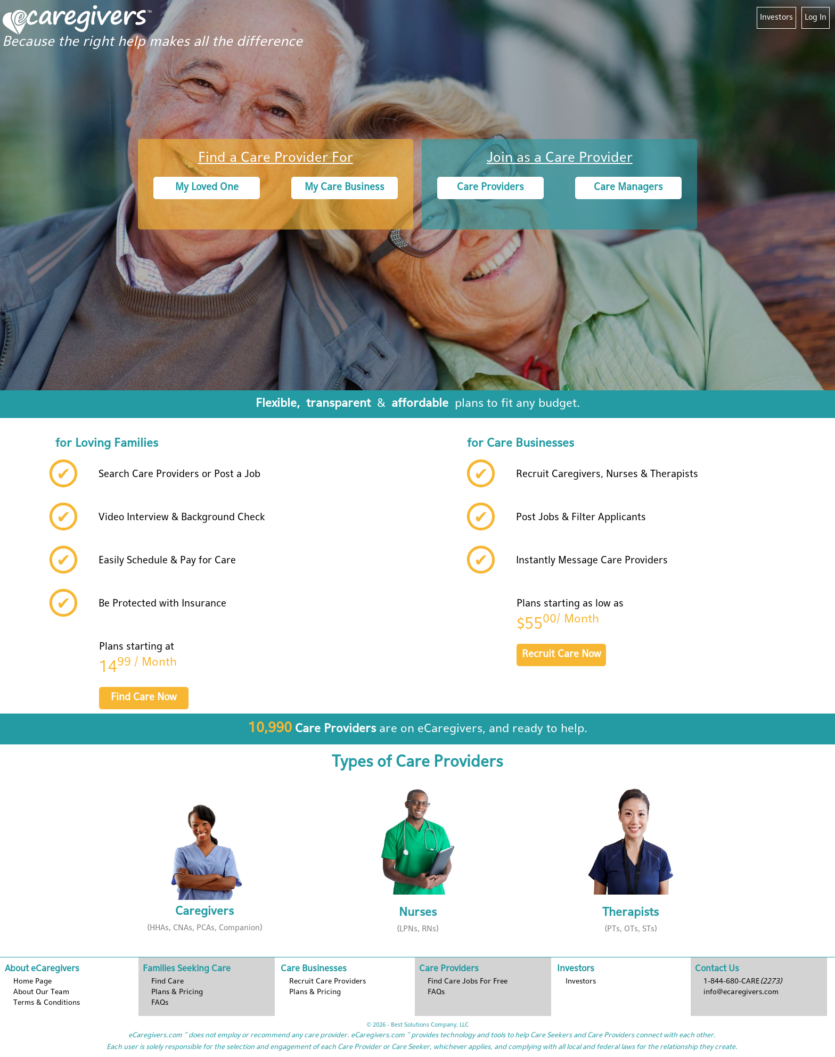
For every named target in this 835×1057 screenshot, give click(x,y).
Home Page (32, 981)
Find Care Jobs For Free (467, 981)
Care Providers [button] (490, 187)
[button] (204, 861)
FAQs (159, 1002)
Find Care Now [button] (144, 697)
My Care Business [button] (344, 187)
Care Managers (628, 187)
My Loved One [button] (207, 187)
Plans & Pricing (315, 992)
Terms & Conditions (46, 1002)
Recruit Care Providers (327, 981)
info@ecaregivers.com (741, 992)
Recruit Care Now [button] (561, 654)
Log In (815, 17)
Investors (776, 17)
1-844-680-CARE (742, 981)
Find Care (167, 981)
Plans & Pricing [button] (177, 992)
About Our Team (41, 992)
